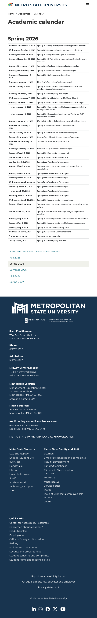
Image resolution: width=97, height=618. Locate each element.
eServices (24, 461)
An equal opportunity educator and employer (48, 581)
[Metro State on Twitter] (55, 609)
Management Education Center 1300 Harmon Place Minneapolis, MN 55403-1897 (27, 391)
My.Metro (62, 477)
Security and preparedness (25, 551)
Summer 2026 (18, 269)
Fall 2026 (15, 275)
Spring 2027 (17, 281)
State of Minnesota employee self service (63, 496)
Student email (24, 482)
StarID (24, 478)
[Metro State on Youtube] (62, 609)
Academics (24, 13)
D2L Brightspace (24, 453)
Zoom (24, 490)
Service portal (65, 485)
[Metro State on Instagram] (41, 609)
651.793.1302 (16, 360)
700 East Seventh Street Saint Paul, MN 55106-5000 (24, 337)
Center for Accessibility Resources (29, 522)
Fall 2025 (15, 257)
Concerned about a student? (26, 527)
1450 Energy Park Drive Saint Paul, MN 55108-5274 (24, 374)
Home (11, 13)
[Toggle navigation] (86, 5)
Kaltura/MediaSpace (66, 465)
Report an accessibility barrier (48, 576)
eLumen (61, 453)
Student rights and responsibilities (29, 559)
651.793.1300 (16, 349)
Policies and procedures (23, 547)
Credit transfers (18, 531)
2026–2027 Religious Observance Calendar (35, 251)
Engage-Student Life (24, 457)
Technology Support (21, 486)
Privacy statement (48, 587)
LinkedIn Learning (24, 474)
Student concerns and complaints (29, 555)
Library (24, 470)
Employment (17, 535)
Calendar (38, 13)
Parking (13, 543)
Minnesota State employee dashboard (63, 472)
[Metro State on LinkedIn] (34, 609)
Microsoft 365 (64, 481)
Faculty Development (56, 461)
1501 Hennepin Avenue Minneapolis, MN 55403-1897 (25, 411)
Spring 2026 (17, 263)
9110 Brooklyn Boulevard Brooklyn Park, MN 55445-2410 (27, 427)
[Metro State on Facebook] (47, 609)
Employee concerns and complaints (65, 457)
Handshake (24, 465)
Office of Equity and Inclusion (26, 539)
